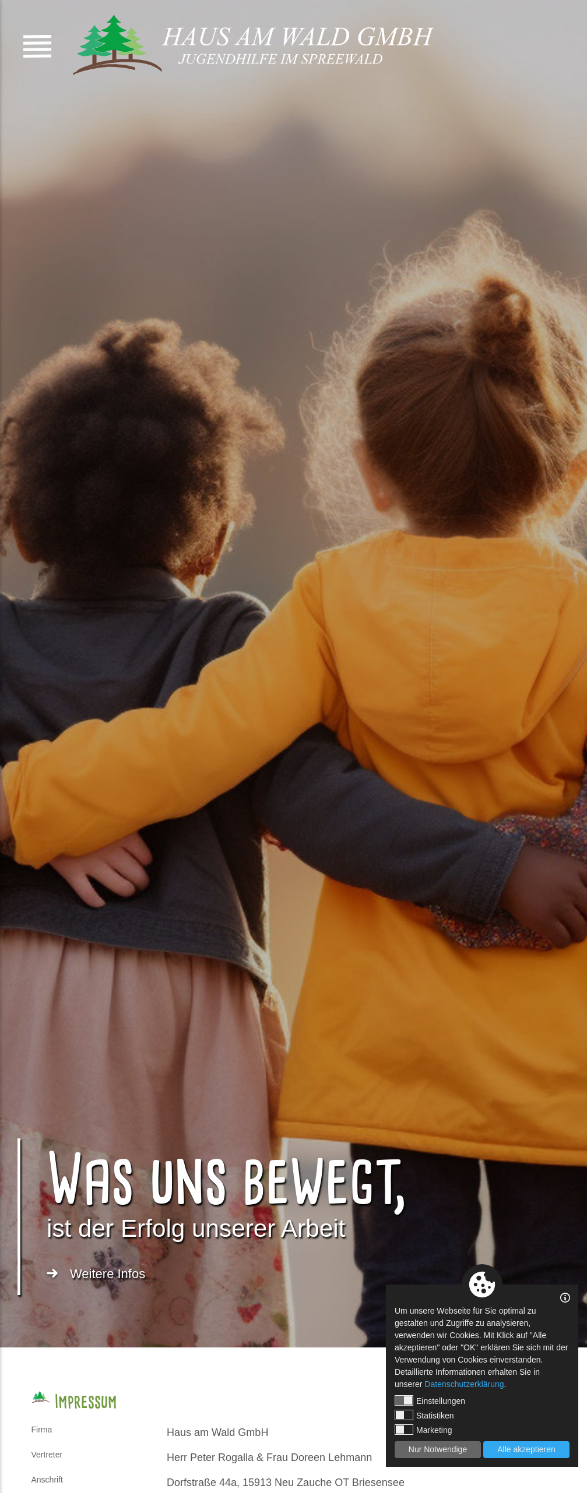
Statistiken (424, 1415)
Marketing (423, 1429)
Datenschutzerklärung (464, 1384)
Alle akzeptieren (526, 1449)
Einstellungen (430, 1400)
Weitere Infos (107, 1273)
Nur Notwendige (438, 1449)
